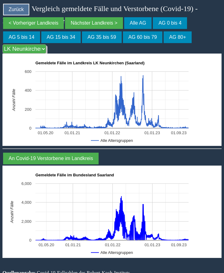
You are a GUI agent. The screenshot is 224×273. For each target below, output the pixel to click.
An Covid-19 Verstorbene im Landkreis (51, 158)
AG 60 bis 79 (142, 37)
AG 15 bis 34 (61, 37)
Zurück (16, 9)
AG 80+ (177, 37)
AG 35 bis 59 (102, 37)
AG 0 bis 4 (169, 23)
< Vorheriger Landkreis (33, 23)
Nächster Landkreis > (94, 23)
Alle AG (138, 23)
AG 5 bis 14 (22, 37)
